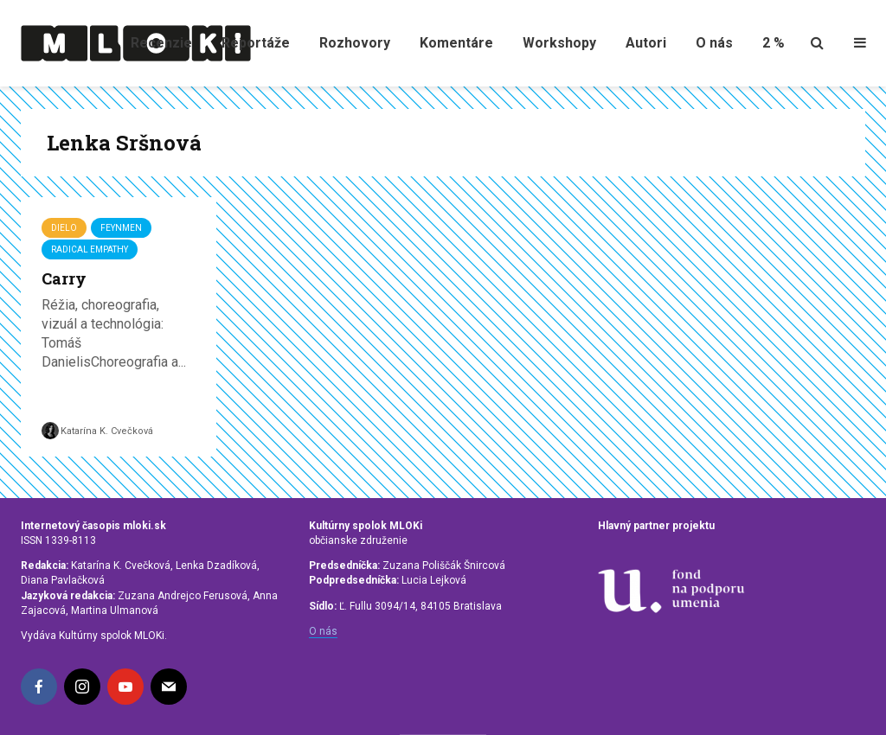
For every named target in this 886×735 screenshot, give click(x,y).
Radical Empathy (89, 249)
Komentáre (456, 43)
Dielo (64, 228)
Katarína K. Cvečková (97, 431)
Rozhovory (354, 43)
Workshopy (559, 43)
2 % (773, 43)
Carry (64, 278)
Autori (646, 43)
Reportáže (256, 43)
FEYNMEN (121, 228)
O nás (714, 43)
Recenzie (161, 43)
